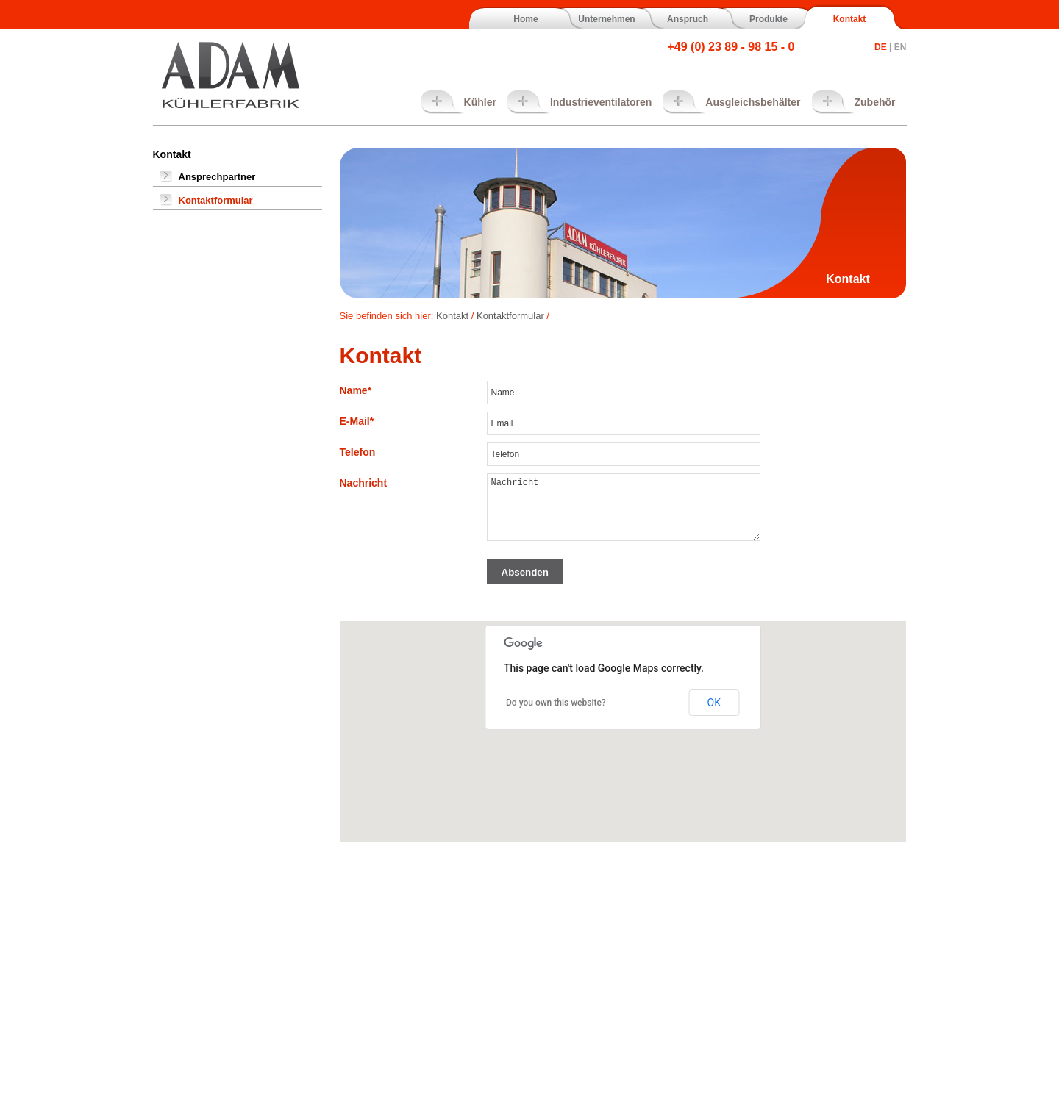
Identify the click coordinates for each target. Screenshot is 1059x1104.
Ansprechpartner (217, 176)
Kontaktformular (216, 200)
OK (714, 703)
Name (356, 390)
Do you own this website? (556, 703)
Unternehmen (606, 19)
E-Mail (357, 421)
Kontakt (849, 19)
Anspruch (687, 19)
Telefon (358, 452)
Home (525, 19)
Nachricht (364, 483)
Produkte (768, 19)
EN (900, 47)
